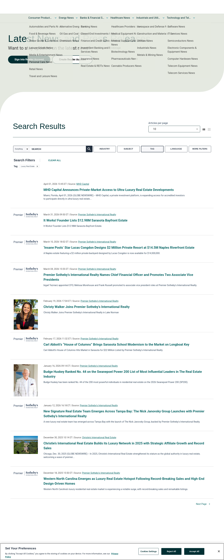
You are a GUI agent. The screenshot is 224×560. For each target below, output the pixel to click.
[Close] (218, 551)
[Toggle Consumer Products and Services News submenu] (55, 17)
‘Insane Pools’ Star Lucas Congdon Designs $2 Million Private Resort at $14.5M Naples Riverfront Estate (119, 247)
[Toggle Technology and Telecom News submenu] (194, 17)
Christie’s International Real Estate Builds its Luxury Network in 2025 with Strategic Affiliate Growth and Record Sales (124, 445)
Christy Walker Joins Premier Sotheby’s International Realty (87, 307)
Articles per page (158, 123)
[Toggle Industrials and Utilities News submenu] (163, 17)
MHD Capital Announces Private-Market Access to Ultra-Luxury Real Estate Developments (109, 190)
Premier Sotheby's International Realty (97, 214)
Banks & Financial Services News (92, 17)
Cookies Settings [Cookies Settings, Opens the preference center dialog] (148, 552)
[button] (29, 166)
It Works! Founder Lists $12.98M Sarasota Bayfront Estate (85, 220)
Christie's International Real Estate (99, 437)
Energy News (66, 17)
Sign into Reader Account (29, 59)
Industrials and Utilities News (148, 17)
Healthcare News (120, 17)
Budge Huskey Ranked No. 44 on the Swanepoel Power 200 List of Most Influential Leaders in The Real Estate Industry (123, 374)
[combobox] (174, 129)
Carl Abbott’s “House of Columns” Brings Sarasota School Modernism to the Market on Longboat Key (116, 344)
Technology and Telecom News (179, 17)
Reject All (171, 552)
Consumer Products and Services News (40, 17)
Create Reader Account (72, 59)
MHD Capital (82, 184)
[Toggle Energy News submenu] (76, 17)
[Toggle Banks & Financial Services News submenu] (107, 17)
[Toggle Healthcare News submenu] (133, 17)
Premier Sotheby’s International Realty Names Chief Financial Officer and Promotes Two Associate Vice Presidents (118, 277)
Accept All (194, 552)
